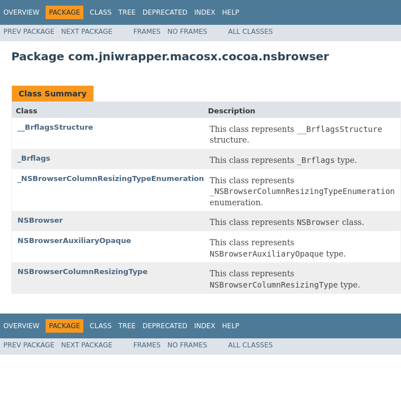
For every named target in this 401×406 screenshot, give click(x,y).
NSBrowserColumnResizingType (82, 271)
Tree (127, 12)
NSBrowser (40, 220)
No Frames (187, 32)
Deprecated (165, 12)
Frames (147, 32)
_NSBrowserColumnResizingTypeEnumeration (110, 178)
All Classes (250, 32)
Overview (21, 12)
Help (230, 12)
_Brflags (33, 158)
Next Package (87, 32)
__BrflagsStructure (55, 127)
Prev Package (29, 32)
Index (205, 12)
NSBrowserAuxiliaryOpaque (74, 240)
